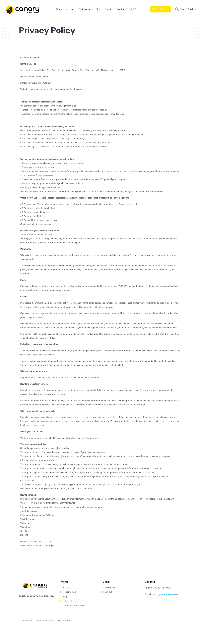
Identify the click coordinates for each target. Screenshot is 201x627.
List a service (25, 620)
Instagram (110, 587)
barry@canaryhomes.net (165, 594)
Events (108, 9)
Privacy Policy (70, 601)
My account (64, 620)
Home (59, 9)
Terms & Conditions (73, 605)
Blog (98, 9)
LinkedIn (109, 591)
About (70, 9)
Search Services (45, 620)
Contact (121, 9)
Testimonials (84, 9)
